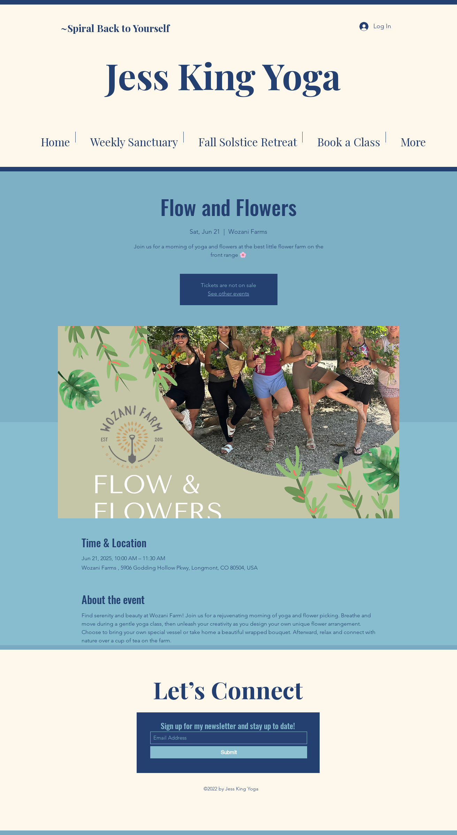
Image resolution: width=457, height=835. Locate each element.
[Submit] (228, 752)
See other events (228, 293)
